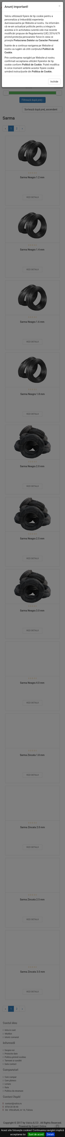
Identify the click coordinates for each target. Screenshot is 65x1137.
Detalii (50, 1134)
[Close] (59, 6)
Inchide (54, 81)
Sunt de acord (36, 1134)
